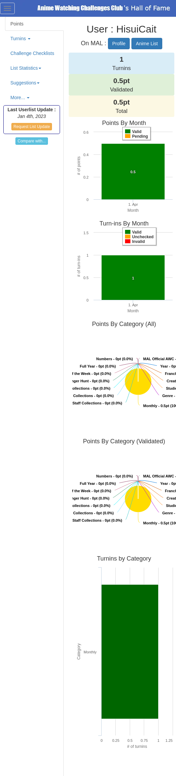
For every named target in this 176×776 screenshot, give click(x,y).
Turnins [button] (20, 38)
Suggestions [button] (25, 82)
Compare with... (31, 141)
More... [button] (20, 97)
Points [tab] (16, 23)
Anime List (147, 43)
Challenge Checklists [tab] (32, 53)
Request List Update (31, 126)
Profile (119, 43)
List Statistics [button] (25, 68)
